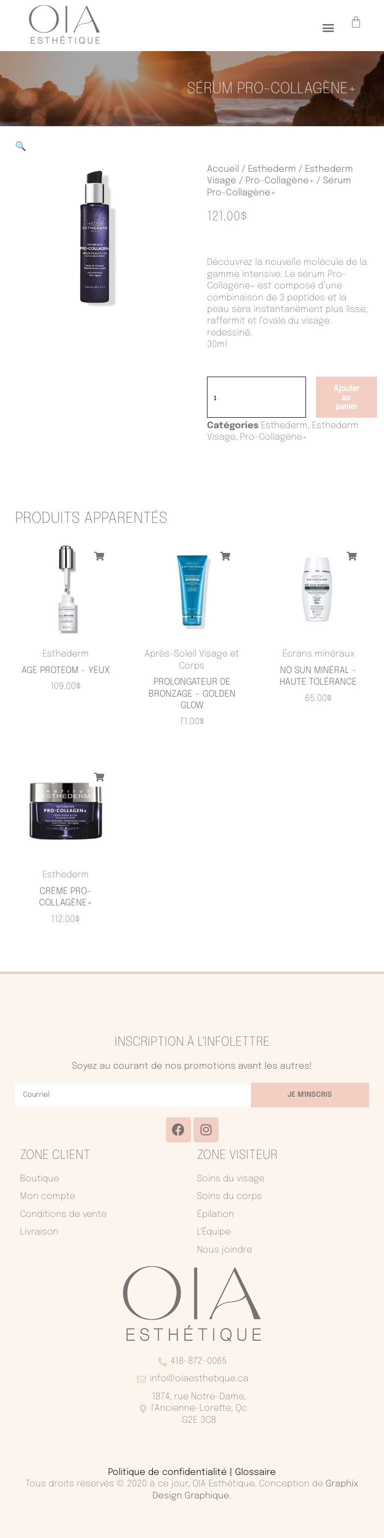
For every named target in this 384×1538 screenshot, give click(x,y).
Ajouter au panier (347, 397)
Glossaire (255, 1472)
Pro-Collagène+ (280, 180)
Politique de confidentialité (167, 1472)
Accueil (223, 169)
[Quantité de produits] (256, 397)
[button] (328, 28)
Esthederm (272, 169)
